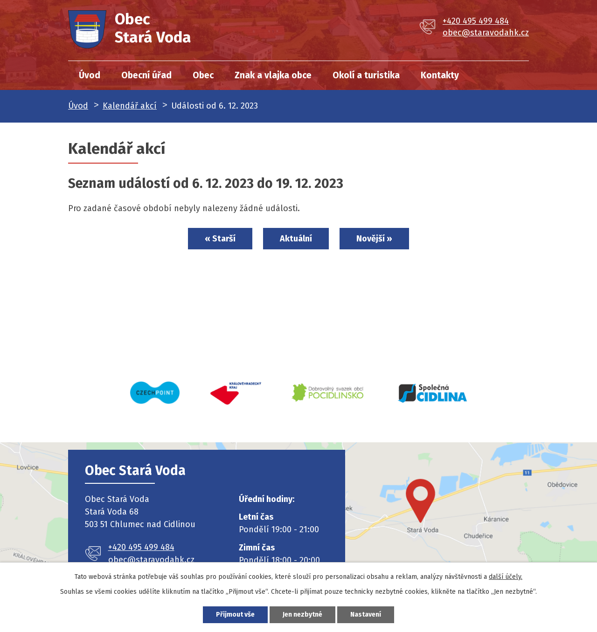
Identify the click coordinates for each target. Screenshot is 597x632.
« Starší (220, 239)
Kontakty (440, 75)
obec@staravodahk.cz (486, 32)
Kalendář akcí (130, 106)
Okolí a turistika (366, 75)
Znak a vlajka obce (273, 75)
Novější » (374, 239)
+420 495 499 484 (476, 21)
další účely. (505, 577)
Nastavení (365, 614)
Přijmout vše (235, 614)
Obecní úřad (146, 75)
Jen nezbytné (302, 614)
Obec (203, 75)
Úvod (89, 75)
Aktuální (296, 239)
